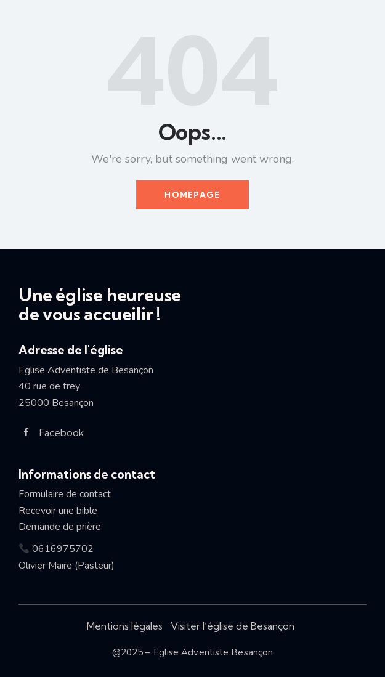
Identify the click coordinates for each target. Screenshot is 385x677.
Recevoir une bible (62, 510)
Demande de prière (59, 526)
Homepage (192, 195)
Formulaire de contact (64, 494)
